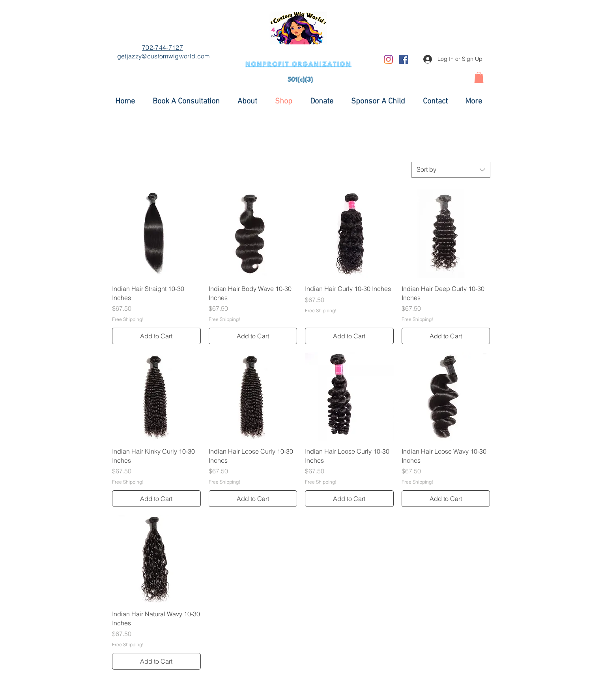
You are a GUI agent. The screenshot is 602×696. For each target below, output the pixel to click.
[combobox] (450, 170)
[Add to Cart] (156, 336)
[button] (479, 77)
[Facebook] (403, 59)
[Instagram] (388, 59)
